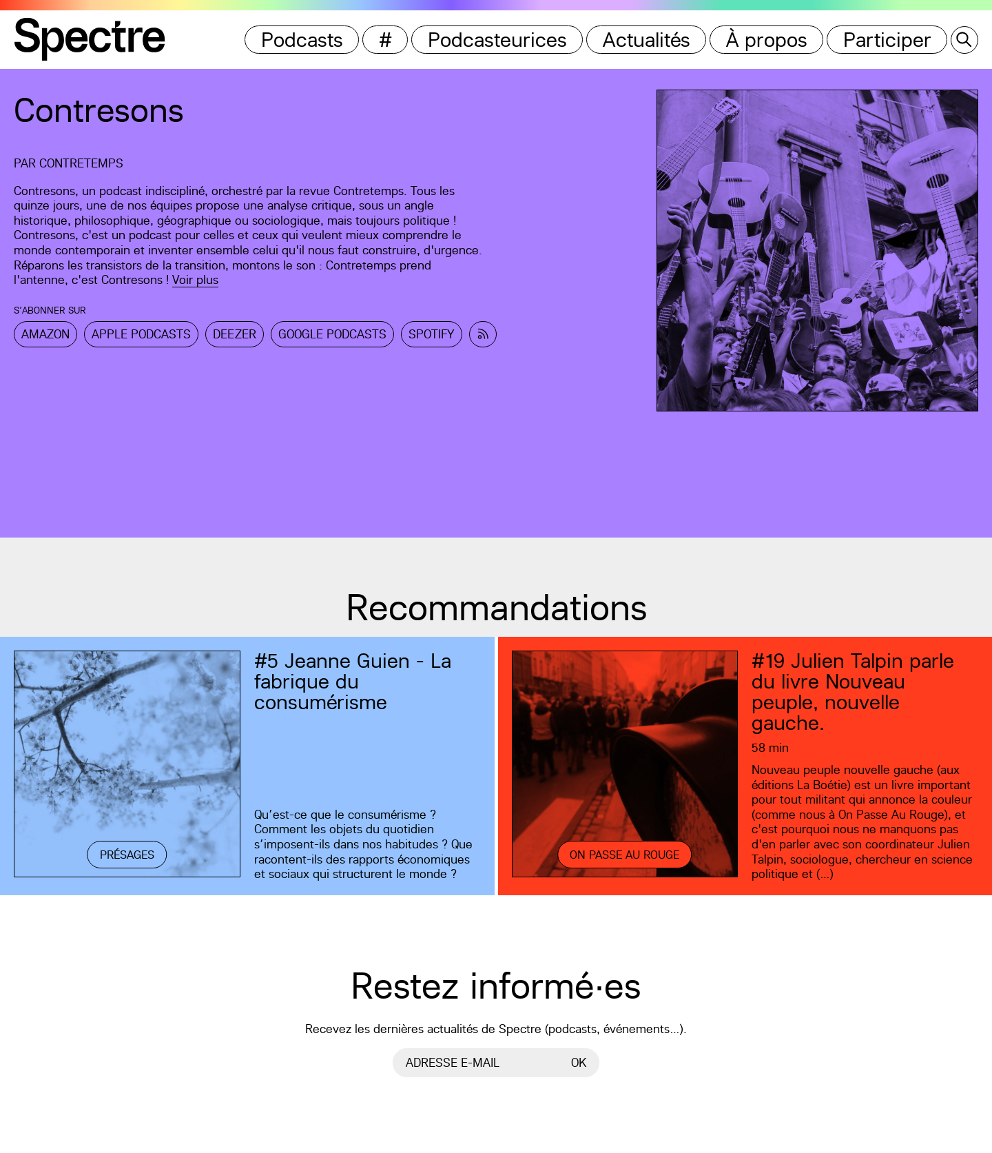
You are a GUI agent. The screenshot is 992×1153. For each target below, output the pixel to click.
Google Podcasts (332, 334)
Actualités (646, 40)
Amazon (45, 334)
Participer (887, 40)
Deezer (234, 334)
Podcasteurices (497, 40)
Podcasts (302, 40)
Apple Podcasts (141, 334)
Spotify (432, 334)
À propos (766, 40)
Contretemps (81, 163)
